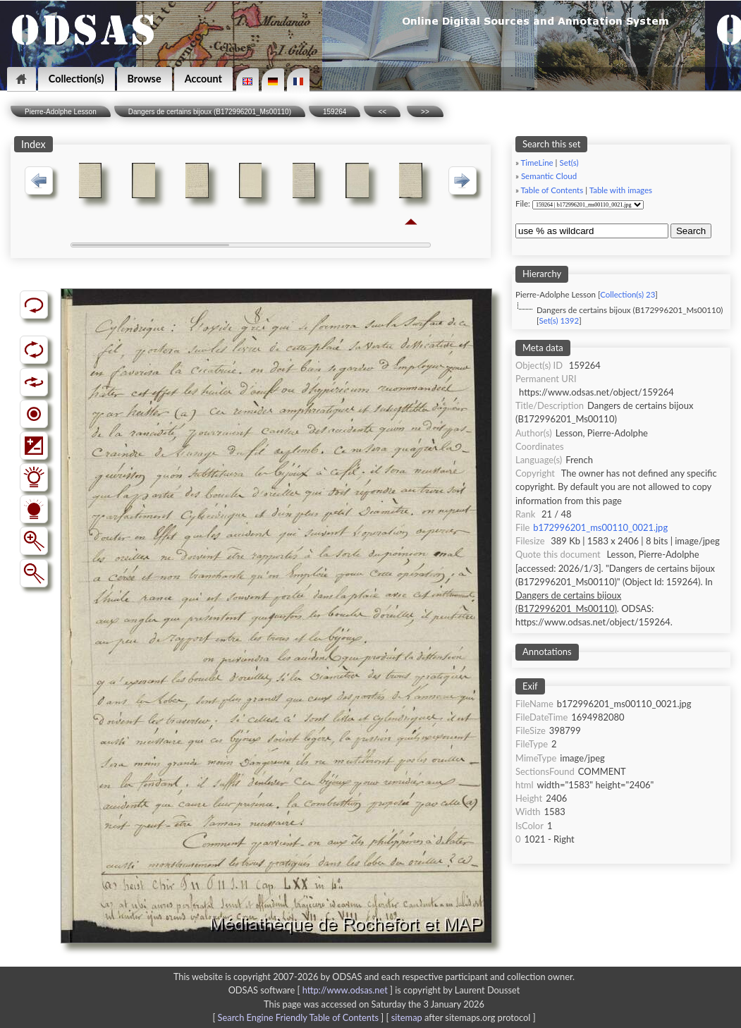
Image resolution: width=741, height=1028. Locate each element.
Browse (144, 79)
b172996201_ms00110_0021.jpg (600, 527)
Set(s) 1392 (559, 320)
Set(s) (568, 162)
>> (425, 112)
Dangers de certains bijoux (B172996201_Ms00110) (209, 112)
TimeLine (537, 162)
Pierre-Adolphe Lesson (61, 112)
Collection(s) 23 (627, 294)
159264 (334, 112)
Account (203, 79)
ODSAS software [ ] (312, 990)
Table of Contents (552, 190)
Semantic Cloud (549, 175)
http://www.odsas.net (345, 990)
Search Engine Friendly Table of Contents (298, 1017)
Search (691, 231)
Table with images (620, 190)
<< (382, 112)
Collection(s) (76, 79)
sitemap (406, 1017)
